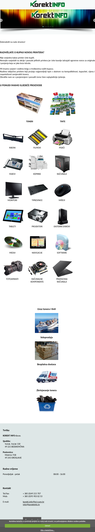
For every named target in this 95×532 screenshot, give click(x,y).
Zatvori (47, 526)
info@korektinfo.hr (31, 504)
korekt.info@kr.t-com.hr (33, 501)
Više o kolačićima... (47, 530)
